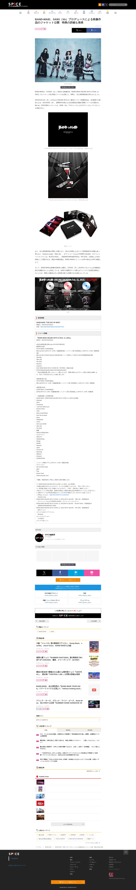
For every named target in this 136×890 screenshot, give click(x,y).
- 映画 (71, 874)
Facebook (14, 858)
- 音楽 (71, 857)
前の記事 (40, 621)
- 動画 (90, 857)
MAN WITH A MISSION (75, 839)
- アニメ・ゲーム (74, 867)
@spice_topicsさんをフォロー (17, 865)
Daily (45, 730)
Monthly (90, 730)
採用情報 (111, 864)
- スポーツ (72, 871)
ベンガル (90, 835)
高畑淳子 (62, 835)
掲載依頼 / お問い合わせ (115, 862)
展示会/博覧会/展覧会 (44, 839)
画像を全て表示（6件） (68, 87)
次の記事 (95, 621)
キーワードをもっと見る (93, 843)
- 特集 (90, 869)
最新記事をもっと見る (93, 771)
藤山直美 (40, 835)
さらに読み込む (73, 824)
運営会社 (111, 857)
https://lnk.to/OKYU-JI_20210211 (59, 495)
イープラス (38, 847)
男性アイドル (51, 835)
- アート (72, 869)
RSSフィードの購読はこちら (69, 580)
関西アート (90, 839)
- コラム (91, 867)
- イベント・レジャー (75, 862)
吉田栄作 (72, 835)
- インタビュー (92, 862)
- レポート (91, 864)
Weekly (68, 730)
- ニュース (91, 859)
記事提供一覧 (112, 859)
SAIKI (51, 631)
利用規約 (111, 867)
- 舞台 (71, 859)
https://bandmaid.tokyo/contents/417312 (52, 327)
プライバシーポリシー (114, 869)
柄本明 (81, 835)
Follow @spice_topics (51, 595)
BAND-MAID (41, 631)
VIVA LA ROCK (59, 839)
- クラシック (73, 864)
